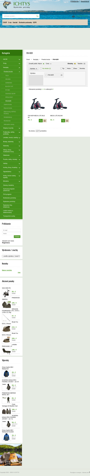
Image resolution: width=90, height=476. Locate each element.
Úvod (28, 59)
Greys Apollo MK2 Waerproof (7, 368)
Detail (13, 293)
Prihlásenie (75, 1)
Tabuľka (80, 63)
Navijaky (35, 59)
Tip (63, 68)
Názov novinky (7, 270)
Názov (40, 63)
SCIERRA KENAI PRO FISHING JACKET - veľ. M (10, 381)
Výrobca (33, 68)
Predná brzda (45, 59)
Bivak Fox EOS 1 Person (10, 322)
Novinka (82, 68)
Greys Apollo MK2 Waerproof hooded (8, 431)
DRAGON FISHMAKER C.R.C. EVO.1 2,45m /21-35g (10, 310)
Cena (47, 63)
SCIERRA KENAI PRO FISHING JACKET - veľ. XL (10, 417)
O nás (10, 22)
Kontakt (15, 22)
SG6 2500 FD (6, 288)
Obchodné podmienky (25, 22)
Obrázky (70, 63)
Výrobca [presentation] (32, 73)
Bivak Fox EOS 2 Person (10, 334)
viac (19, 272)
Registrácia (85, 1)
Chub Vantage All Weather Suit (9, 405)
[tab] (36, 73)
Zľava (75, 68)
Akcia (68, 68)
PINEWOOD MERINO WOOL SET (9, 394)
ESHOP (5, 22)
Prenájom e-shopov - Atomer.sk (80, 472)
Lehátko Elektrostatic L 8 (9, 345)
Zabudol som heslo (8, 241)
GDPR (34, 22)
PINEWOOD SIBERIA (11, 298)
